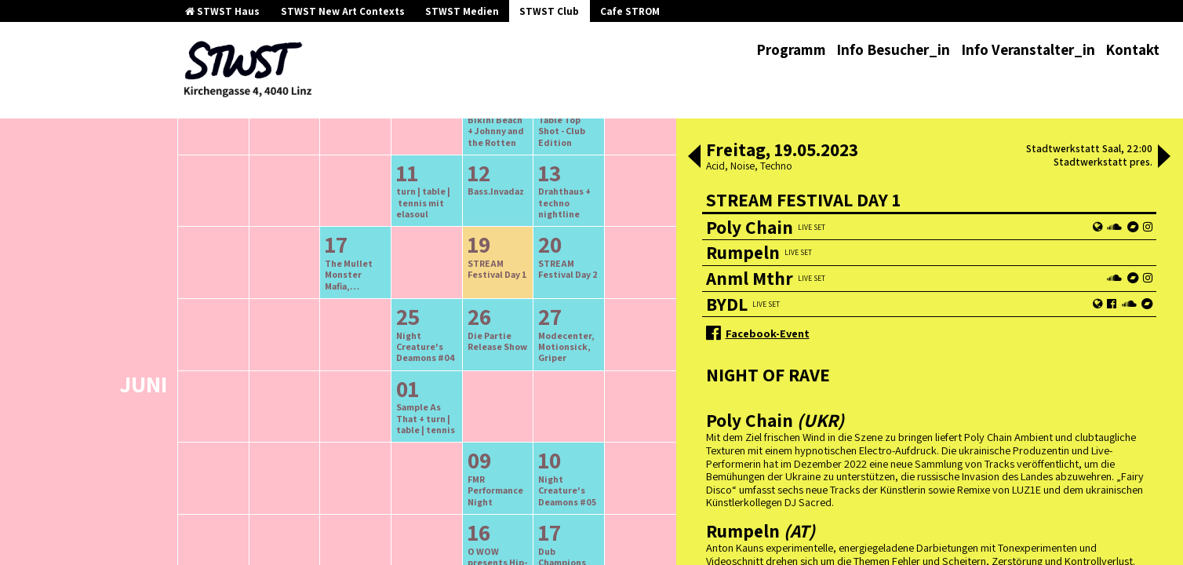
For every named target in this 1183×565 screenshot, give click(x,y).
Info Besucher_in (893, 49)
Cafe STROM (630, 11)
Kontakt (1132, 49)
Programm (791, 49)
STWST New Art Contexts (343, 11)
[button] (694, 158)
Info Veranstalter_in (1028, 49)
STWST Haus (222, 11)
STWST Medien (462, 11)
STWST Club (549, 11)
